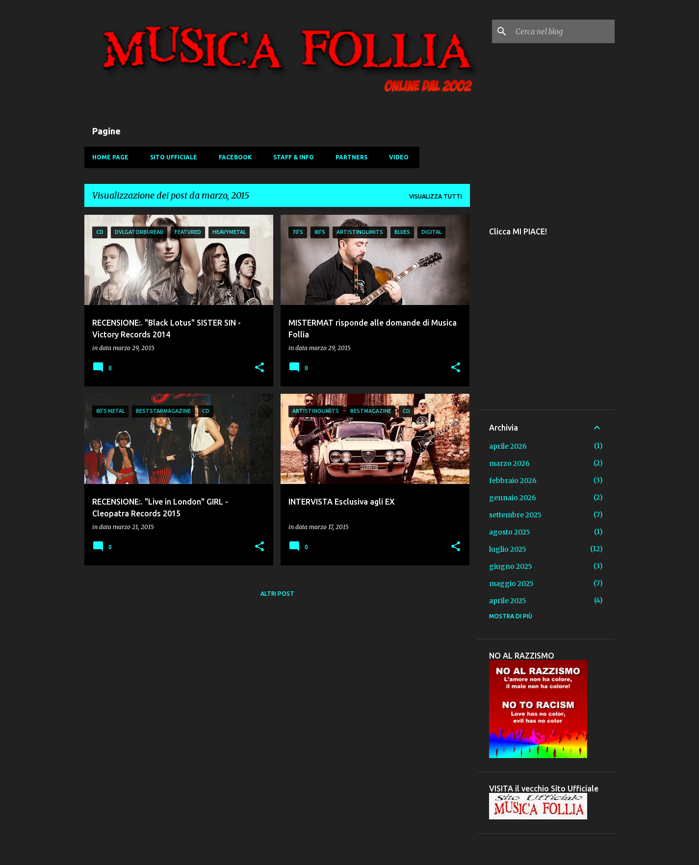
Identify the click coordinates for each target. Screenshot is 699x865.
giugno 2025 (510, 566)
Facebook (235, 157)
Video (399, 157)
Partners (351, 157)
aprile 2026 (508, 446)
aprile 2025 (507, 600)
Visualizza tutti (435, 196)
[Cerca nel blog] (563, 31)
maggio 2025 (511, 583)
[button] (259, 368)
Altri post (277, 593)
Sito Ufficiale (173, 157)
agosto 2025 (509, 532)
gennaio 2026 (512, 497)
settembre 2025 (515, 514)
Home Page (110, 157)
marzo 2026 (509, 463)
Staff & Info (293, 157)
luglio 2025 (507, 549)
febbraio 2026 (513, 480)
